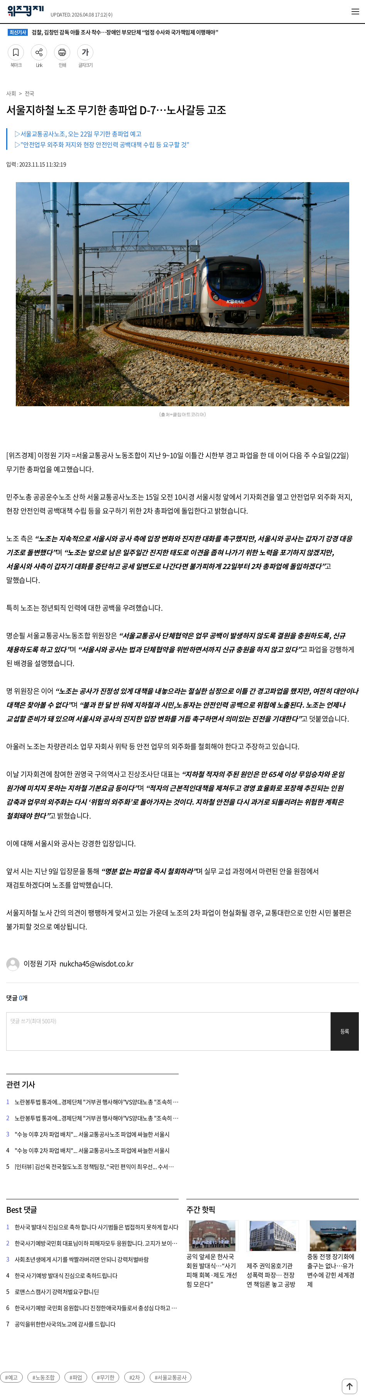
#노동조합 (43, 1377)
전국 (29, 93)
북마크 (16, 50)
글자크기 (85, 50)
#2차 (134, 1377)
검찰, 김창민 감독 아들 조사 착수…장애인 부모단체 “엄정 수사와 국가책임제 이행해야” (113, 32)
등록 (344, 1031)
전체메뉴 (355, 11)
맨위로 (349, 1386)
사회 (11, 93)
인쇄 (62, 50)
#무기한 (105, 1377)
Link (39, 50)
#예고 (11, 1377)
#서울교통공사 (171, 1377)
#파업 (75, 1377)
